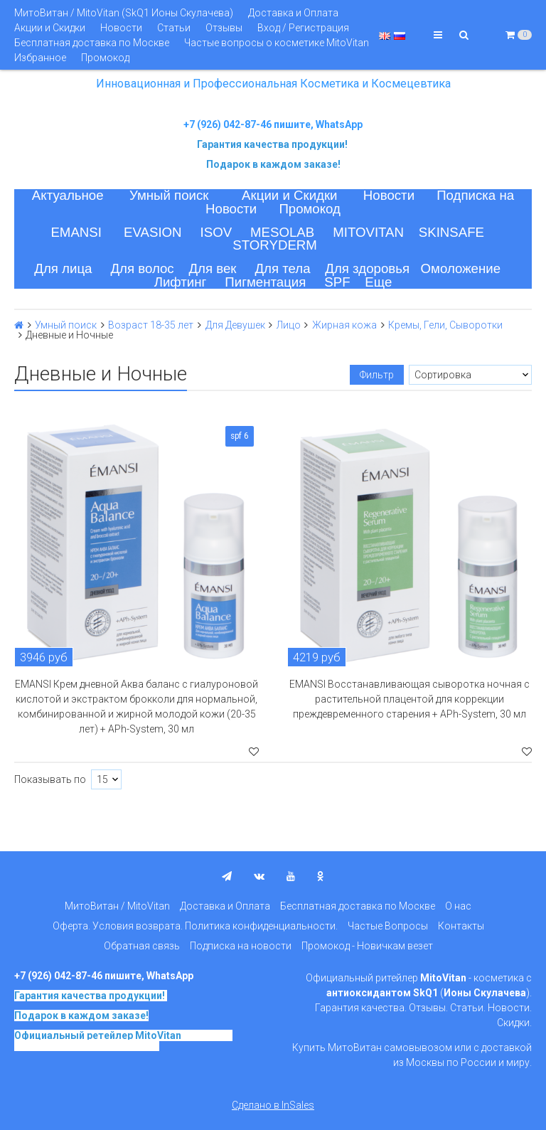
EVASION (153, 232)
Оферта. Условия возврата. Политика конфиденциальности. (195, 926)
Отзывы (223, 28)
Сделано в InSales (273, 1105)
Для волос (141, 268)
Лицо (289, 325)
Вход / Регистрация (303, 28)
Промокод (105, 58)
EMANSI (76, 232)
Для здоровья (367, 268)
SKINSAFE (451, 232)
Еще (378, 281)
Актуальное (68, 195)
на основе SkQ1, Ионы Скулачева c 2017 (123, 1040)
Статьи (174, 28)
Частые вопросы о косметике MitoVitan (276, 43)
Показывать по (50, 779)
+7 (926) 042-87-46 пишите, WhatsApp (273, 124)
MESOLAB (282, 232)
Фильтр (377, 374)
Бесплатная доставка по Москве (91, 43)
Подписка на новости (240, 946)
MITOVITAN (368, 232)
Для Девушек (235, 325)
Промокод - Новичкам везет (367, 946)
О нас (458, 906)
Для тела (282, 268)
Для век (212, 268)
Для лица (63, 268)
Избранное (40, 58)
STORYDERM (274, 245)
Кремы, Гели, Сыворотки (445, 325)
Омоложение (461, 268)
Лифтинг (180, 281)
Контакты (461, 926)
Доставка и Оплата (293, 13)
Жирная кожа (344, 325)
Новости (121, 28)
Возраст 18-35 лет (150, 325)
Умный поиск (169, 195)
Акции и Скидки (49, 28)
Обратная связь (142, 946)
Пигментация (265, 281)
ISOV (216, 232)
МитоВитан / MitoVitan (117, 906)
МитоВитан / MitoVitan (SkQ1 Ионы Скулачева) (123, 13)
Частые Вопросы (388, 926)
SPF (337, 281)
